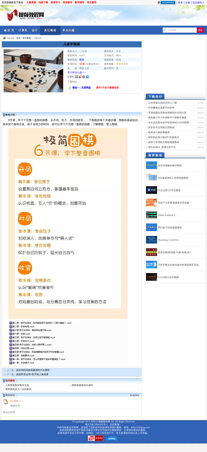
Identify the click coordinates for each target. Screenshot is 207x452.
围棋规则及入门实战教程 (18, 389)
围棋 (81, 59)
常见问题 (69, 30)
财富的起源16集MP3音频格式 (163, 137)
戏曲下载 (43, 2)
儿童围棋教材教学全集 (17, 385)
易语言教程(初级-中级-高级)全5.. (175, 252)
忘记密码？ (198, 2)
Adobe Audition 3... (167, 215)
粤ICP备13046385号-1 (96, 424)
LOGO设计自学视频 (168, 277)
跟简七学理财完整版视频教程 (163, 142)
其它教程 (50, 30)
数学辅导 (79, 2)
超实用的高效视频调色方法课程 (33, 370)
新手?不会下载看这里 (107, 87)
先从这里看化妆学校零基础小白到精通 (168, 122)
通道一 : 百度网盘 (80, 87)
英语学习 (55, 2)
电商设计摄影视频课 (159, 132)
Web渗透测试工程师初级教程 (173, 178)
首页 (18, 38)
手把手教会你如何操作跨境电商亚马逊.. (179, 265)
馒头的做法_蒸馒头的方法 (162, 147)
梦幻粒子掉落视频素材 (170, 227)
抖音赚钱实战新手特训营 (161, 107)
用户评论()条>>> (76, 72)
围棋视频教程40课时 (82, 385)
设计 (35, 30)
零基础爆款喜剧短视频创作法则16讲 (167, 112)
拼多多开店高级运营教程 (161, 127)
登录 (180, 2)
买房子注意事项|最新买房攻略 (173, 203)
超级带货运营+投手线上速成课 (32, 374)
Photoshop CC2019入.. (169, 240)
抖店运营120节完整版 (169, 190)
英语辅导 (67, 2)
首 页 (10, 30)
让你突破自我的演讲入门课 (162, 103)
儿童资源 (31, 2)
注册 (187, 2)
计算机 (23, 30)
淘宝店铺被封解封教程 (170, 165)
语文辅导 (91, 2)
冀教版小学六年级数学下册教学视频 (167, 117)
